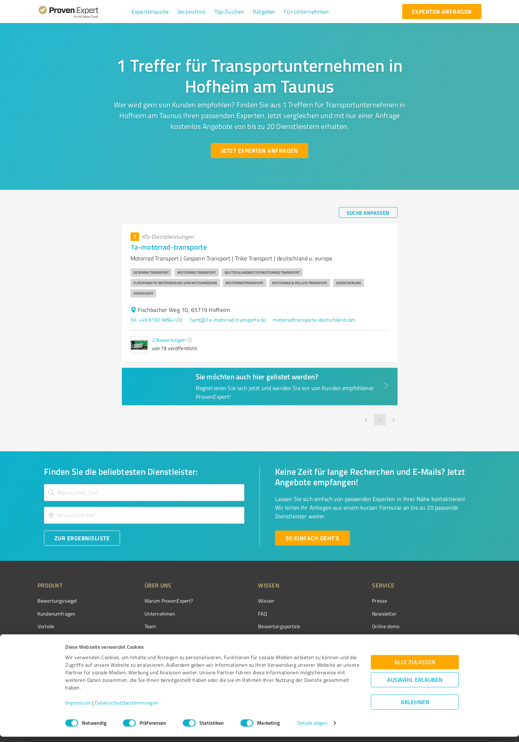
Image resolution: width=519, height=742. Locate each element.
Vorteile (45, 626)
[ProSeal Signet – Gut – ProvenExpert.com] (454, 614)
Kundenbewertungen (254, 638)
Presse (339, 600)
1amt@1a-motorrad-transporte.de (227, 319)
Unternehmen (146, 613)
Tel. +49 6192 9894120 (156, 319)
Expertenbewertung (353, 638)
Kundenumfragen (56, 613)
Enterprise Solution (58, 638)
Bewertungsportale (252, 626)
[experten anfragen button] (442, 11)
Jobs (135, 638)
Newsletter (344, 613)
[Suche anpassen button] (368, 212)
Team (137, 626)
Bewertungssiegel (57, 600)
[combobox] (144, 492)
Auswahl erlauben (415, 685)
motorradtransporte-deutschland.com (314, 319)
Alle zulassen (414, 667)
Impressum (78, 708)
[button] (150, 11)
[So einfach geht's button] (312, 538)
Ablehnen (415, 707)
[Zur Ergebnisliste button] (82, 538)
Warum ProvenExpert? (155, 600)
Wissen (239, 600)
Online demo (345, 626)
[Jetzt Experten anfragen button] (259, 150)
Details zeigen (312, 728)
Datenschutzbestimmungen (127, 708)
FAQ (235, 613)
